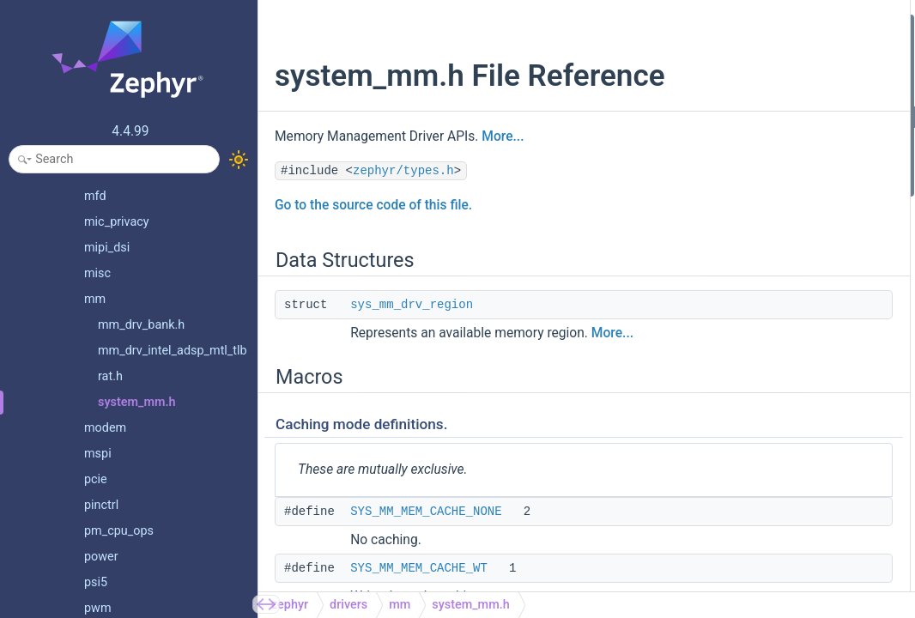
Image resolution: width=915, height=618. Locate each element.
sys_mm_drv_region (411, 341)
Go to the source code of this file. (373, 241)
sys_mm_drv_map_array (764, 438)
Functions (697, 300)
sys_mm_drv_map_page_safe (777, 369)
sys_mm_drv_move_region (770, 553)
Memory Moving (727, 530)
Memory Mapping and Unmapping (773, 323)
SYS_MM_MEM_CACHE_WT (774, 139)
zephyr (289, 604)
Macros (691, 70)
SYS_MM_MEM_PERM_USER (777, 277)
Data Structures (712, 24)
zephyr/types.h (403, 207)
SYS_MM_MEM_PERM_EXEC (776, 254)
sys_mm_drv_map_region (768, 392)
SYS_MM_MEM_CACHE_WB (774, 162)
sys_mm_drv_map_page (764, 346)
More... (503, 172)
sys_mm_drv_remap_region (773, 507)
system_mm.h (470, 604)
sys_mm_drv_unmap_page (771, 461)
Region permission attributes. (762, 208)
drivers (348, 604)
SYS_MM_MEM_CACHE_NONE (425, 547)
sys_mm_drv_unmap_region (774, 484)
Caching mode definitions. (753, 93)
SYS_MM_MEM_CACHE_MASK (781, 185)
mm (399, 604)
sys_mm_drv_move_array (767, 576)
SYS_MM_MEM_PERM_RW (771, 231)
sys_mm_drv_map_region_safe (781, 415)
